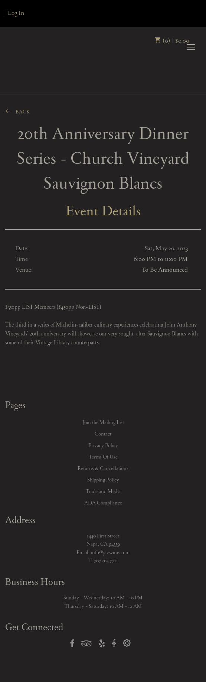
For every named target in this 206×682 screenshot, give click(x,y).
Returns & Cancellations (103, 468)
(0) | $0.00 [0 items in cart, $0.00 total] (171, 40)
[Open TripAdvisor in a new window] (86, 644)
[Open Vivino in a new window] (114, 643)
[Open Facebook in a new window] (72, 644)
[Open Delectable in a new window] (127, 643)
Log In (16, 13)
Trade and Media (103, 491)
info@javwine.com (110, 552)
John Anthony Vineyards (30, 74)
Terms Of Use (103, 457)
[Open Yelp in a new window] (101, 644)
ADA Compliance (103, 503)
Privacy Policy (103, 445)
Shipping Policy (103, 480)
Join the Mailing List (103, 422)
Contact (103, 434)
